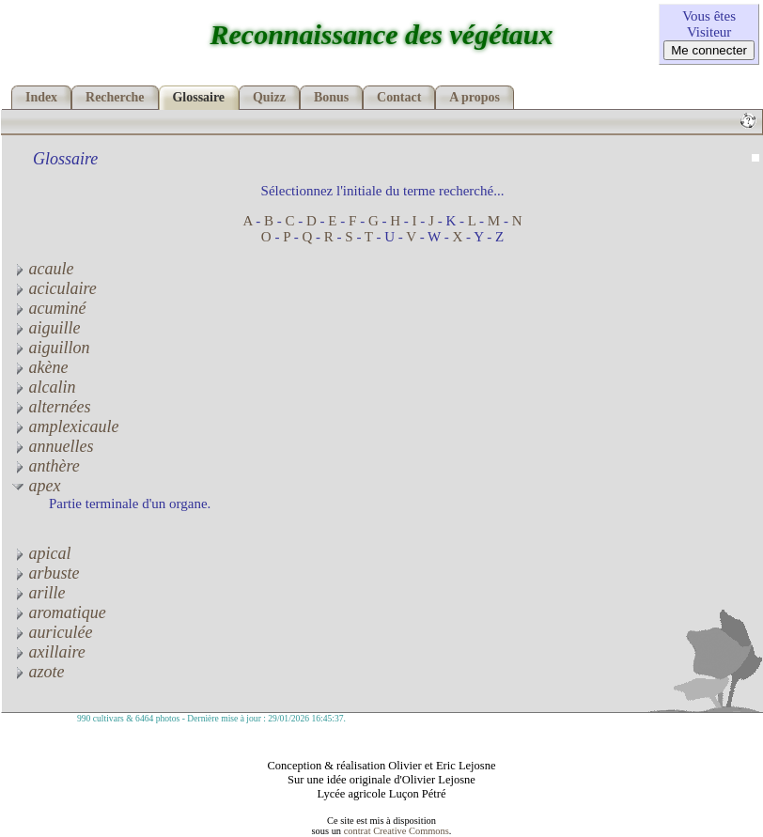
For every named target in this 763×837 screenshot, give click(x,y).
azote (38, 671)
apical (41, 553)
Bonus (331, 97)
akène (39, 367)
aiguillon (50, 347)
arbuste (45, 573)
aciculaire (54, 288)
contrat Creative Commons (396, 831)
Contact (399, 97)
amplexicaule (64, 426)
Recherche (115, 97)
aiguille (46, 327)
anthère (45, 466)
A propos (474, 97)
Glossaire (199, 97)
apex (35, 485)
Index (41, 97)
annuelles (52, 446)
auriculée (51, 632)
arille (38, 592)
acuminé (48, 308)
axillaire (48, 652)
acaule (42, 268)
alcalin (43, 387)
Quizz (269, 97)
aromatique (58, 612)
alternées (50, 406)
